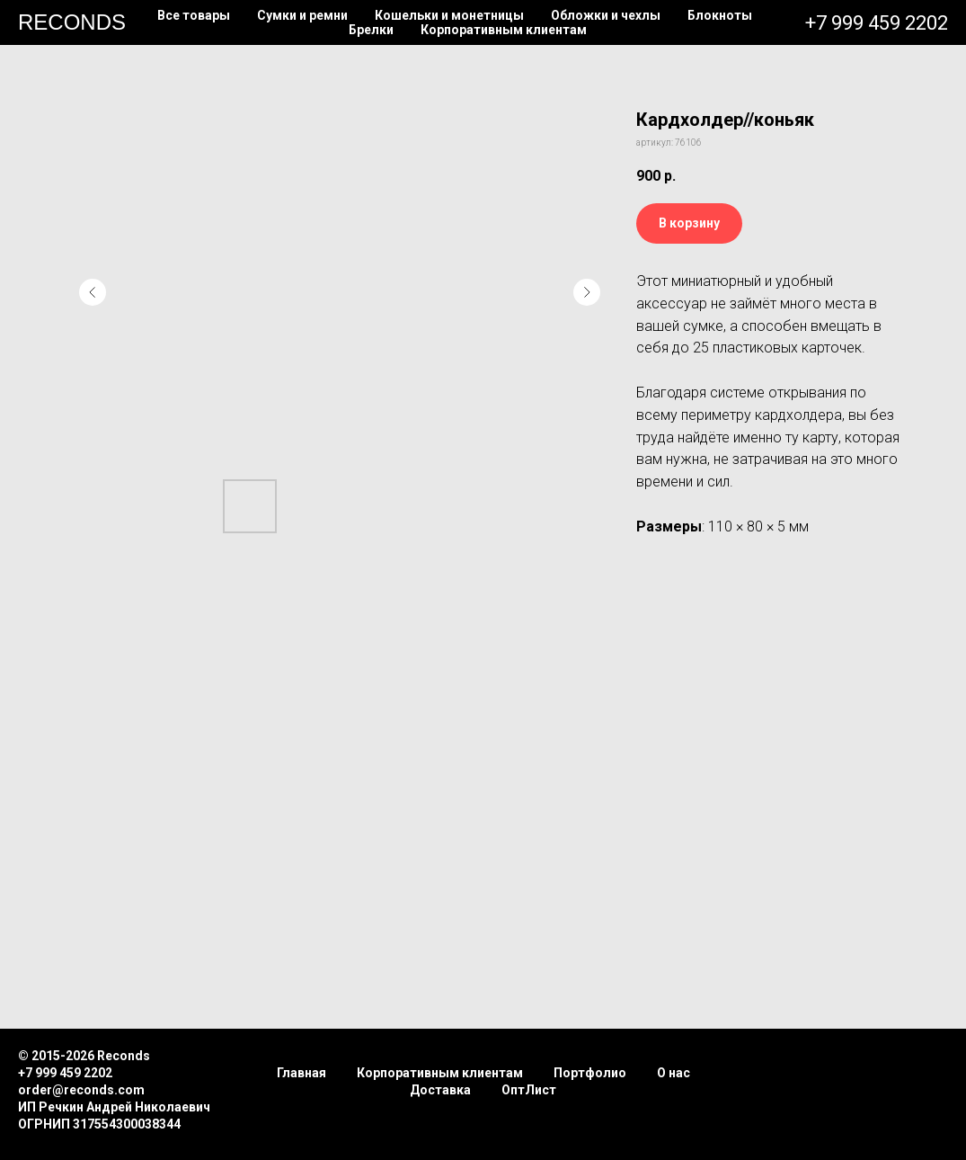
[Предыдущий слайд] (92, 292)
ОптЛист (528, 1090)
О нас (673, 1073)
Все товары (193, 15)
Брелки (371, 29)
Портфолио (590, 1073)
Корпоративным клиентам (504, 29)
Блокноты (719, 15)
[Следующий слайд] (586, 292)
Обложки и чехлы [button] (605, 15)
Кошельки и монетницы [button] (449, 15)
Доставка (440, 1090)
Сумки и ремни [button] (302, 15)
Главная (301, 1073)
